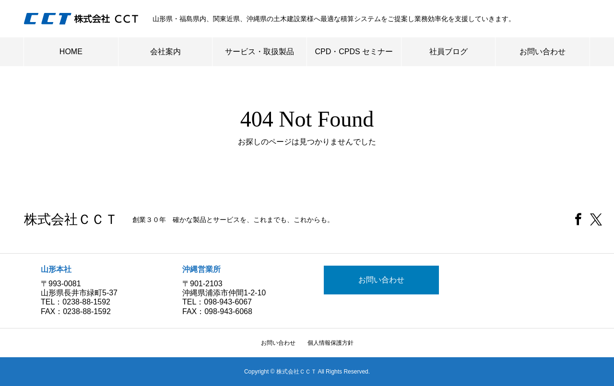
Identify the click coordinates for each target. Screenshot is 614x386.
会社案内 (165, 51)
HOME (71, 51)
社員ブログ (448, 51)
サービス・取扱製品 (259, 51)
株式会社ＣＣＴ (71, 219)
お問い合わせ (543, 51)
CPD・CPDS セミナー (354, 51)
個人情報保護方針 (330, 342)
